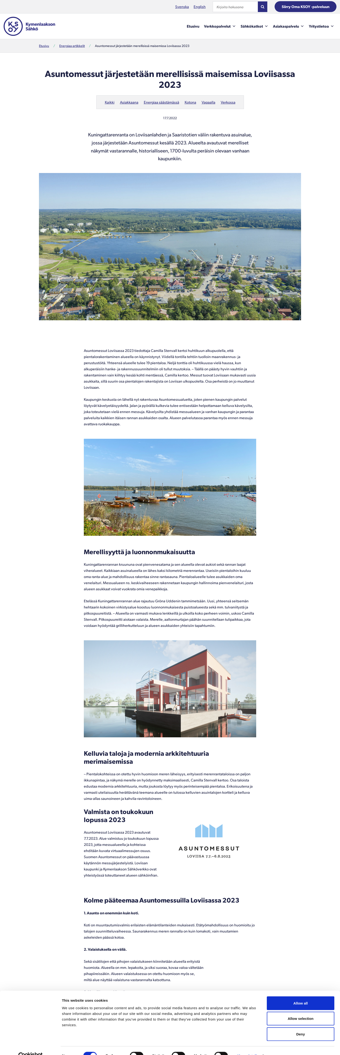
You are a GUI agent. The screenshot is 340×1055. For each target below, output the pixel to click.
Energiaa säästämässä (161, 102)
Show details (248, 1046)
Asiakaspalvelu (288, 26)
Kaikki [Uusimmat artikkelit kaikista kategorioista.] (110, 102)
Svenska (182, 6)
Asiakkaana (129, 102)
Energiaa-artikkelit (72, 46)
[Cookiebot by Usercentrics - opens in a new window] (30, 1045)
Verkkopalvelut (220, 26)
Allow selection (300, 1009)
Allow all (300, 993)
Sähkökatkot (254, 26)
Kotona (190, 102)
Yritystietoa (321, 26)
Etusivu (193, 26)
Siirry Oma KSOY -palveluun (305, 6)
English (200, 6)
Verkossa (228, 102)
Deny (300, 1024)
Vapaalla (208, 102)
